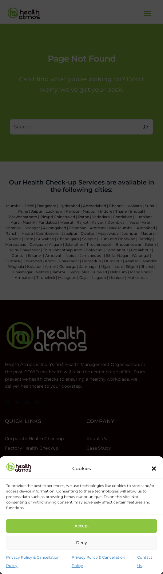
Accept (81, 525)
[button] (154, 469)
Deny (81, 542)
